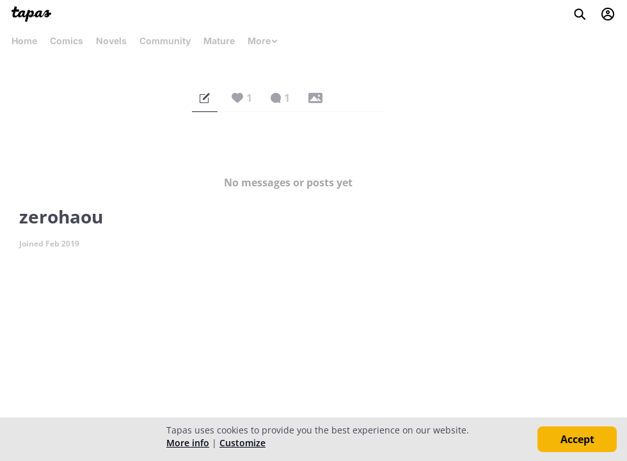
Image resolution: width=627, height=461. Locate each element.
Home (24, 40)
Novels (111, 40)
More (263, 40)
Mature (219, 40)
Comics (66, 40)
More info (187, 443)
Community (165, 40)
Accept (577, 439)
